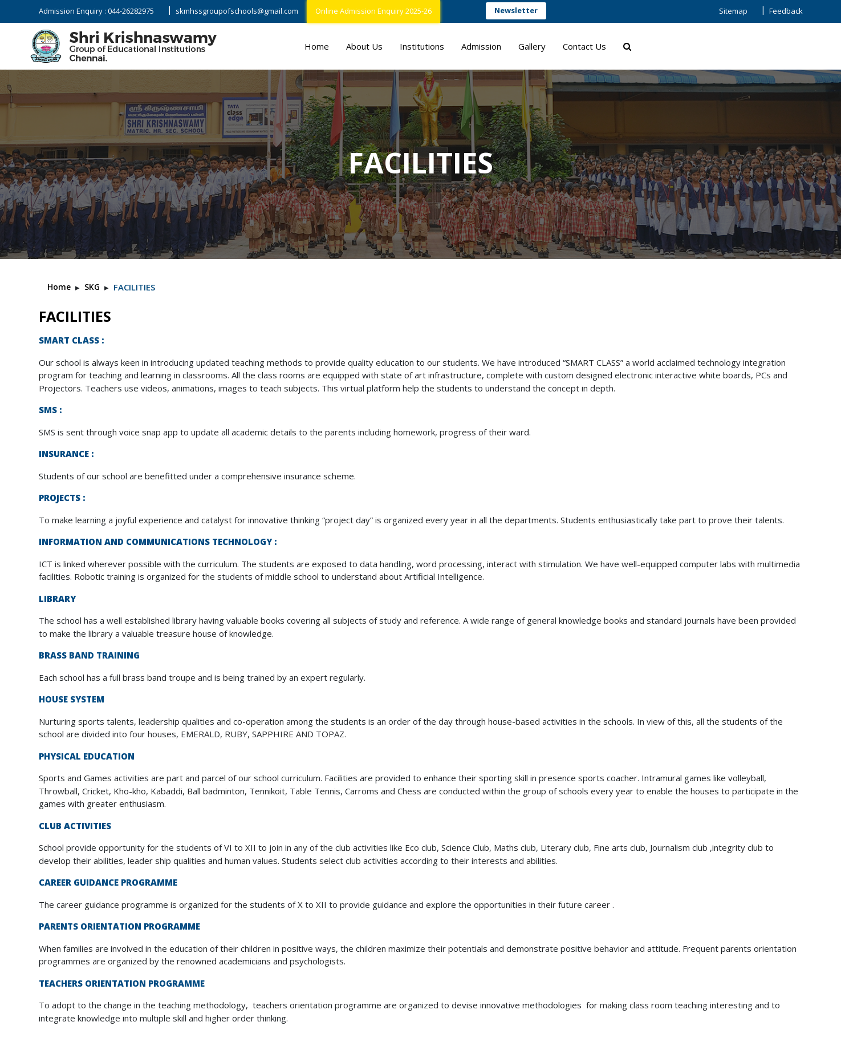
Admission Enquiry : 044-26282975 (96, 11)
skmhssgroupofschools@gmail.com (237, 11)
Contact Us (584, 46)
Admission (481, 46)
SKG (92, 286)
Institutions (422, 46)
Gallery (532, 46)
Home (316, 46)
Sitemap (733, 11)
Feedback (786, 11)
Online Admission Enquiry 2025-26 (373, 11)
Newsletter (516, 10)
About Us (364, 46)
